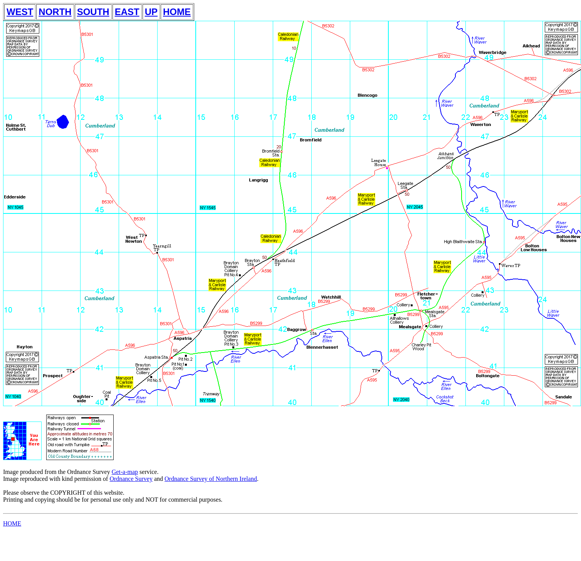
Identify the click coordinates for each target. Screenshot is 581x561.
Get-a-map (125, 472)
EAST (127, 12)
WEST (20, 12)
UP (151, 12)
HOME (177, 12)
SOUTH (93, 12)
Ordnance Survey (131, 478)
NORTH (55, 12)
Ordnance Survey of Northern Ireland (211, 478)
